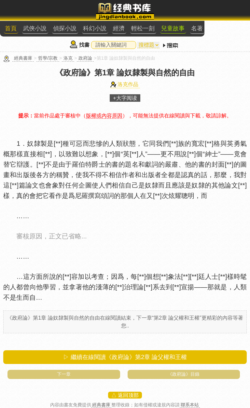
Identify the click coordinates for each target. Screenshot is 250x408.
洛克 (68, 58)
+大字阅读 (125, 98)
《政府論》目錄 (184, 374)
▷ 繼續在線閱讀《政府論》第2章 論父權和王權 (125, 357)
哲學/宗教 (48, 58)
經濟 (119, 28)
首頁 (11, 28)
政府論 (85, 58)
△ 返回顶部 (125, 395)
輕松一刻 (143, 28)
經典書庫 (23, 58)
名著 (197, 28)
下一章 (64, 374)
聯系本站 (190, 404)
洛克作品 (128, 84)
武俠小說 (35, 28)
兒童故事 (173, 28)
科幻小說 (94, 28)
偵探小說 (64, 28)
